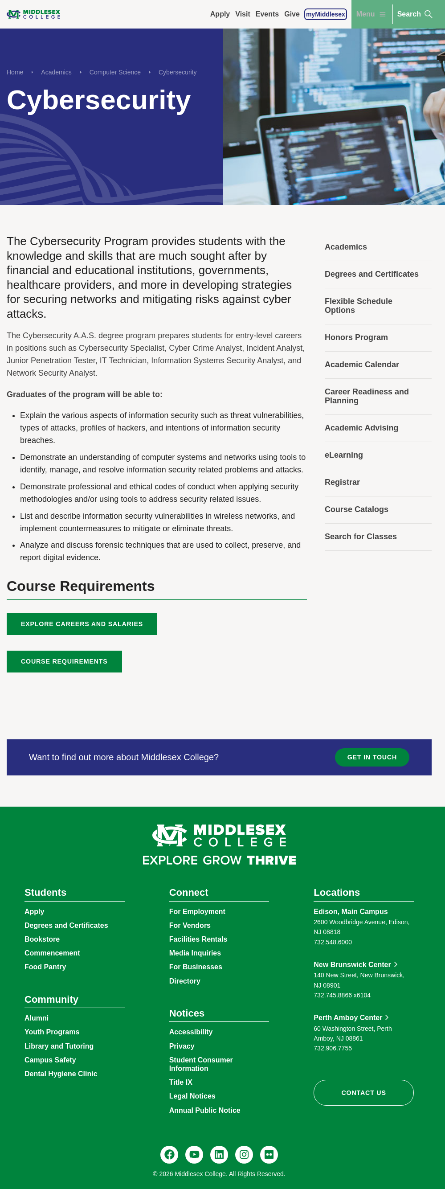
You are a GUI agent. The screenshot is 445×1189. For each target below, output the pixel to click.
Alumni (36, 1018)
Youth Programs (51, 1032)
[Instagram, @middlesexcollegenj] (244, 1155)
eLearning (344, 455)
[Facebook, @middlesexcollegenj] (169, 1155)
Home (15, 72)
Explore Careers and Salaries (82, 623)
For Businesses (195, 967)
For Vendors (190, 925)
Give (292, 14)
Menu (372, 14)
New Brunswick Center (352, 964)
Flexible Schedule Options (358, 306)
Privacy (182, 1046)
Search (415, 14)
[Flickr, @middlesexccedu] (269, 1155)
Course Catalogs (356, 509)
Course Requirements (64, 661)
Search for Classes (361, 536)
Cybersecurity (178, 72)
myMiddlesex (325, 14)
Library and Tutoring (59, 1046)
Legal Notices (192, 1096)
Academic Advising (361, 427)
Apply (220, 14)
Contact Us (364, 1092)
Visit (242, 14)
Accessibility (191, 1032)
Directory (184, 981)
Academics (56, 72)
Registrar (342, 482)
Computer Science (115, 72)
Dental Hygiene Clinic (61, 1074)
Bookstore (42, 939)
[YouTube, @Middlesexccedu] (194, 1155)
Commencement (52, 953)
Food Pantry (45, 967)
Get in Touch (372, 757)
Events (267, 14)
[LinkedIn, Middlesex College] (219, 1155)
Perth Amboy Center (348, 1017)
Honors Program (356, 337)
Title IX (180, 1082)
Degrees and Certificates (372, 274)
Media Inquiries (195, 953)
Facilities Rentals (198, 939)
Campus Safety (50, 1060)
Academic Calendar (362, 364)
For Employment (197, 911)
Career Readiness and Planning (367, 396)
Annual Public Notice (205, 1110)
